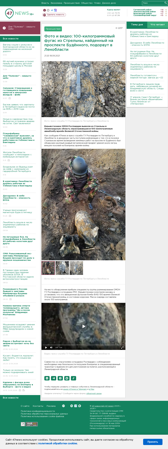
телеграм (51, 10)
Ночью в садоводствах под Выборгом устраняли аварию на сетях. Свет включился (19, 123)
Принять (153, 441)
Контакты (38, 406)
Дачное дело (109, 3)
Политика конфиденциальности (38, 411)
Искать (166, 3)
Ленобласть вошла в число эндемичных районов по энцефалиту (19, 227)
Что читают (158, 25)
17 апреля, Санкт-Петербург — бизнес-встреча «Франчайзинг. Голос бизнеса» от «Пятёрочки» (146, 100)
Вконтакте (63, 406)
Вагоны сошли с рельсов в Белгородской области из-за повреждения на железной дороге (19, 50)
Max (79, 406)
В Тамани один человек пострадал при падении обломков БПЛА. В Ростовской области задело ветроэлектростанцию (19, 276)
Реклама (51, 406)
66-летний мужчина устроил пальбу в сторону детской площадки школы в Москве (19, 66)
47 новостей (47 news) (103, 406)
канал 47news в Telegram (75, 389)
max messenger (55, 10)
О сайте (25, 406)
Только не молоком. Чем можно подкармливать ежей (19, 373)
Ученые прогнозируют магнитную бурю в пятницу (19, 213)
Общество (87, 3)
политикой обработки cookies (57, 444)
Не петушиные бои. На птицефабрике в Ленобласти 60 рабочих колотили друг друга (146, 55)
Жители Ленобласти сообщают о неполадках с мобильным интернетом (19, 157)
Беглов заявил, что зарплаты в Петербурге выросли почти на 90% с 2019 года (19, 109)
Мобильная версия (44, 10)
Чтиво (97, 3)
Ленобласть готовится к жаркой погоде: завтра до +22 (146, 77)
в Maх (91, 389)
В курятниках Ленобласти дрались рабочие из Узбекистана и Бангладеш (144, 34)
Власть (45, 3)
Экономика (56, 3)
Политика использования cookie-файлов (42, 416)
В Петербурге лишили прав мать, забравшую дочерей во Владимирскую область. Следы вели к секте (147, 87)
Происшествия (72, 3)
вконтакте (48, 10)
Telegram (75, 406)
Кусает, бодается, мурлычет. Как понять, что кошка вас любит (19, 360)
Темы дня (137, 25)
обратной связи (94, 393)
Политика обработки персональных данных (44, 414)
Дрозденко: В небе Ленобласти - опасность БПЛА (147, 44)
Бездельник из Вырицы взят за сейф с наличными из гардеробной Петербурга (19, 171)
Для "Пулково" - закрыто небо (21, 28)
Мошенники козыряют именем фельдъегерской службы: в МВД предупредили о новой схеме (19, 330)
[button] (47, 378)
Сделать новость (55, 15)
